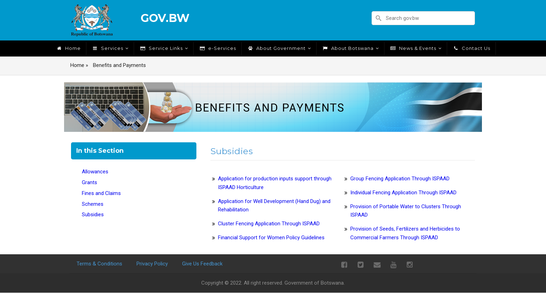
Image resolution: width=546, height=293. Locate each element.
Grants (89, 182)
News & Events (416, 48)
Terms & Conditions (99, 264)
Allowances (95, 171)
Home (68, 48)
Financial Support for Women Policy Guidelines (271, 237)
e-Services (217, 48)
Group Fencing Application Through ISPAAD (400, 178)
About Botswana (350, 48)
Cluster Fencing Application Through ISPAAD (269, 223)
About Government (279, 48)
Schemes (92, 204)
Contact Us (471, 48)
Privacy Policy (152, 264)
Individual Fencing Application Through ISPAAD (403, 192)
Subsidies (93, 214)
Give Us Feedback (202, 264)
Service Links (163, 48)
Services (110, 48)
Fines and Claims (101, 193)
